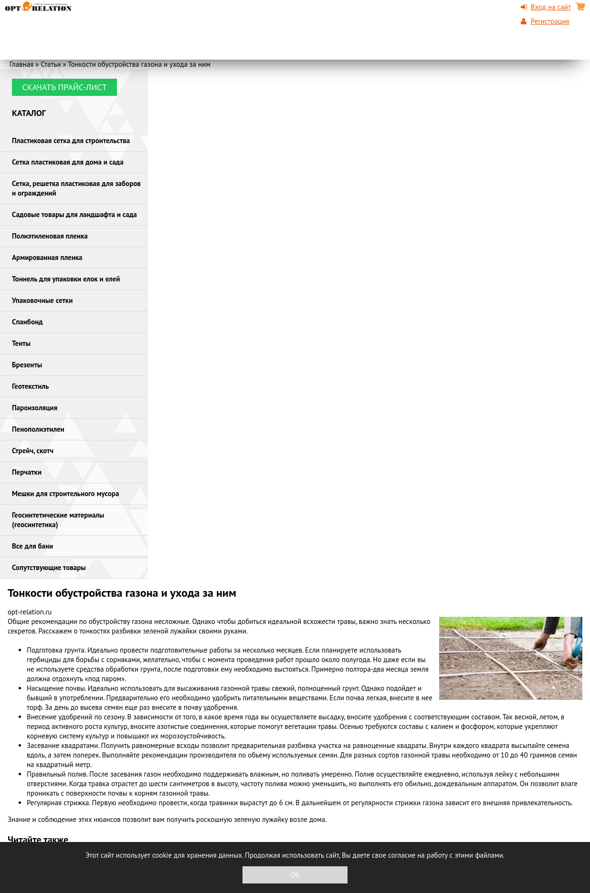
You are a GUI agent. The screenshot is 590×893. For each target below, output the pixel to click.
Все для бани (32, 545)
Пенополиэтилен (38, 429)
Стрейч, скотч (32, 450)
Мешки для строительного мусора (65, 493)
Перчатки (27, 472)
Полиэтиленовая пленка (50, 235)
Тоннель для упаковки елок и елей (66, 278)
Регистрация (550, 21)
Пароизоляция (34, 407)
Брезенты (27, 364)
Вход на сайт (551, 6)
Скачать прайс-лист (64, 87)
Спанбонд (27, 321)
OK (294, 874)
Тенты (21, 343)
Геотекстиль (30, 386)
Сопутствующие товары (49, 567)
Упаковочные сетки (42, 300)
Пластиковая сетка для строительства (71, 140)
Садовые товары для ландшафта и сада (74, 214)
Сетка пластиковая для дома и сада (68, 161)
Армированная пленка (47, 257)
